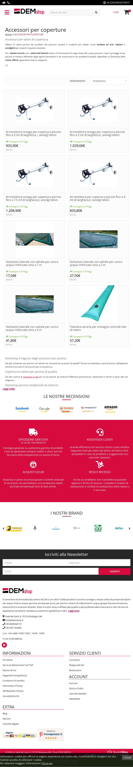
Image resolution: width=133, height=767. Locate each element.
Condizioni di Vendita (13, 680)
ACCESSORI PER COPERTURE (28, 34)
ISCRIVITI (114, 571)
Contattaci (74, 659)
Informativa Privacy (13, 685)
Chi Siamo (8, 659)
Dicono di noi (9, 670)
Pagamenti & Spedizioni (15, 675)
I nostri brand (67, 513)
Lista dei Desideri (77, 693)
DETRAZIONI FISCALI (13, 691)
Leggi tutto (9, 388)
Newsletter (74, 698)
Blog (5, 713)
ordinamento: (78, 80)
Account (73, 683)
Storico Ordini (76, 688)
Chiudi (127, 757)
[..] (6, 65)
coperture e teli (30, 376)
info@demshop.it (14, 620)
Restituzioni (75, 670)
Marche (6, 718)
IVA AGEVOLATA (11, 696)
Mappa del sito (76, 665)
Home (8, 34)
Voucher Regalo (11, 723)
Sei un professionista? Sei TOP (18, 665)
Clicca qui (47, 763)
